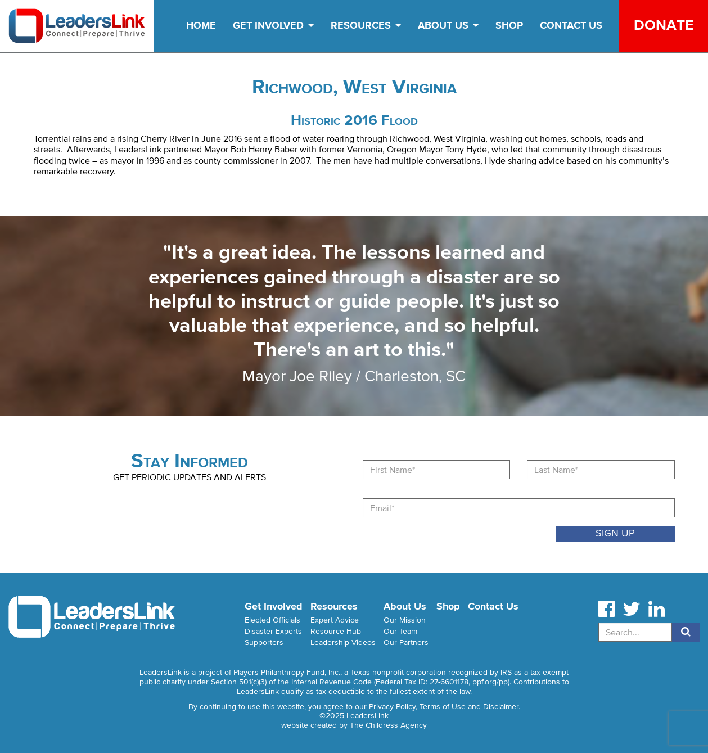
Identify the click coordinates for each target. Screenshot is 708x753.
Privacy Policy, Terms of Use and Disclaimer (443, 706)
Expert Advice (334, 620)
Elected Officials (272, 620)
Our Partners (406, 642)
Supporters (264, 642)
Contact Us (571, 25)
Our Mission (405, 620)
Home (201, 25)
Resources (366, 25)
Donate (663, 25)
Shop (509, 25)
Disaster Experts (273, 631)
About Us (448, 25)
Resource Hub (335, 631)
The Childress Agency (388, 725)
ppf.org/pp (490, 682)
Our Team (400, 631)
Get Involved (273, 25)
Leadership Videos (343, 642)
